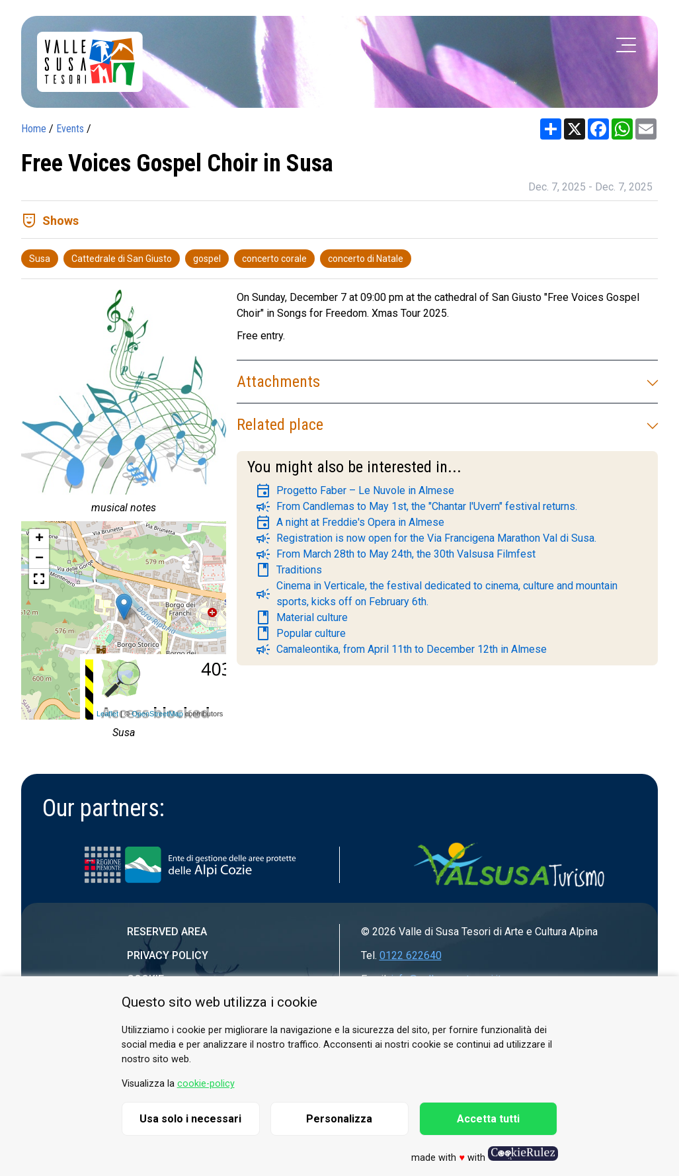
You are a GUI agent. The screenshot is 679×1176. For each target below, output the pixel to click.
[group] (123, 405)
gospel (207, 258)
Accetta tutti (488, 1119)
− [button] (39, 559)
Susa (39, 258)
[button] (39, 579)
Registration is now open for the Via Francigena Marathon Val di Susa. (425, 538)
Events (70, 128)
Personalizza (339, 1119)
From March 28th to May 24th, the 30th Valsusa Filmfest (395, 554)
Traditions (288, 570)
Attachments (447, 381)
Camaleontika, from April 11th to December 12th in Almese (401, 649)
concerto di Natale (365, 258)
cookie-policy (206, 1083)
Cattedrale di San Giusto (121, 258)
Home (33, 128)
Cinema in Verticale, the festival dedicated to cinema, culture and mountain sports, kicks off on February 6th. (436, 593)
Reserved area (167, 931)
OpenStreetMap (157, 714)
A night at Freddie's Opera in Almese (349, 522)
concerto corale (274, 258)
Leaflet (107, 714)
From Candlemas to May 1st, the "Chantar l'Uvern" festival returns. (416, 507)
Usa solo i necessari (190, 1119)
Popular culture (300, 634)
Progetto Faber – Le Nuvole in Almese (354, 491)
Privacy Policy (167, 955)
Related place (447, 424)
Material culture (301, 618)
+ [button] (39, 539)
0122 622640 (410, 955)
